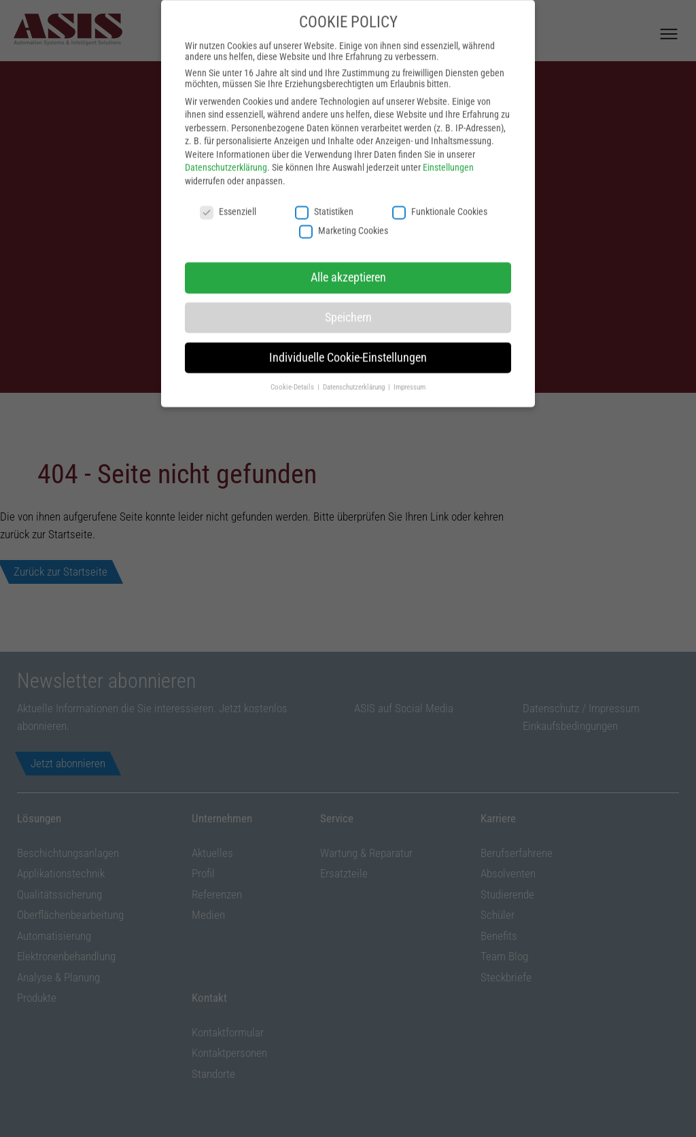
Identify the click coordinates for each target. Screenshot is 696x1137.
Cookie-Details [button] (293, 376)
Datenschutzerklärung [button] (355, 376)
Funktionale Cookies (439, 201)
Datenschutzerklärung (226, 157)
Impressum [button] (409, 376)
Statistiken (324, 201)
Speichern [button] (348, 307)
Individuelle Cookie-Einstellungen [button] (348, 347)
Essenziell (228, 201)
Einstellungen (448, 157)
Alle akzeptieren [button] (348, 267)
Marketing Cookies (343, 220)
